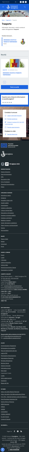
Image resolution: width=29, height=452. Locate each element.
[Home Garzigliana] (14, 7)
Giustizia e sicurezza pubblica (8, 215)
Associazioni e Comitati (7, 270)
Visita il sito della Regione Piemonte (10, 392)
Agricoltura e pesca (6, 195)
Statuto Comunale (5, 366)
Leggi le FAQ (4, 353)
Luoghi (2, 257)
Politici (2, 187)
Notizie (2, 241)
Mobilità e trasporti (6, 220)
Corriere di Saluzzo (5, 419)
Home (3, 20)
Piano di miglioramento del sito (9, 351)
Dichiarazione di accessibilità (8, 348)
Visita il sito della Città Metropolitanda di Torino (13, 394)
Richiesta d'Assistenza (6, 361)
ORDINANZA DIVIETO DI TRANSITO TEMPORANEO (10, 41)
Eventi (2, 255)
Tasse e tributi (4, 239)
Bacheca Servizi (5, 363)
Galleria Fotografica (6, 262)
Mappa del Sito (5, 383)
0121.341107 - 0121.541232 (10, 278)
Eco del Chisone (5, 417)
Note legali (3, 371)
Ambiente (3, 198)
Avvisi (2, 246)
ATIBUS (3, 407)
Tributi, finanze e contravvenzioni (9, 225)
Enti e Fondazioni (5, 182)
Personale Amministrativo (7, 184)
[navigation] (3, 7)
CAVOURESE (4, 412)
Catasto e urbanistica (6, 208)
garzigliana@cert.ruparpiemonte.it (13, 286)
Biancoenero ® (15, 446)
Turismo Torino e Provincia (7, 402)
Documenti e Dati (5, 179)
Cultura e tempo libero (6, 210)
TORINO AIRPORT (5, 414)
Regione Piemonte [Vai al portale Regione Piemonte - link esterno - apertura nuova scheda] (5, 2)
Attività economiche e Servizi (8, 267)
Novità (5, 70)
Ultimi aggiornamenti (6, 378)
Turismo (3, 228)
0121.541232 (6, 280)
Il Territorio (3, 260)
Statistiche (3, 381)
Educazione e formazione (7, 213)
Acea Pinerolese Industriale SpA (9, 399)
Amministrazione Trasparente (8, 346)
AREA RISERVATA (13, 450)
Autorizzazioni (4, 205)
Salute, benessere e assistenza (9, 223)
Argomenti (8, 20)
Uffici (2, 177)
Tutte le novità (14, 87)
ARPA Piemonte (5, 404)
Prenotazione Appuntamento (8, 356)
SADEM (3, 409)
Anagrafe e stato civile (6, 200)
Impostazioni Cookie (6, 373)
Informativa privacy (6, 368)
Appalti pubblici (5, 203)
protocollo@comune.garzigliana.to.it (13, 288)
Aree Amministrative (6, 174)
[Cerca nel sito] (25, 7)
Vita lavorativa (4, 230)
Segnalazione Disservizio (7, 358)
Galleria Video (4, 265)
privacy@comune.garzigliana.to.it (12, 336)
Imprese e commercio (6, 218)
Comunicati (4, 244)
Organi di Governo (5, 172)
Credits (2, 376)
